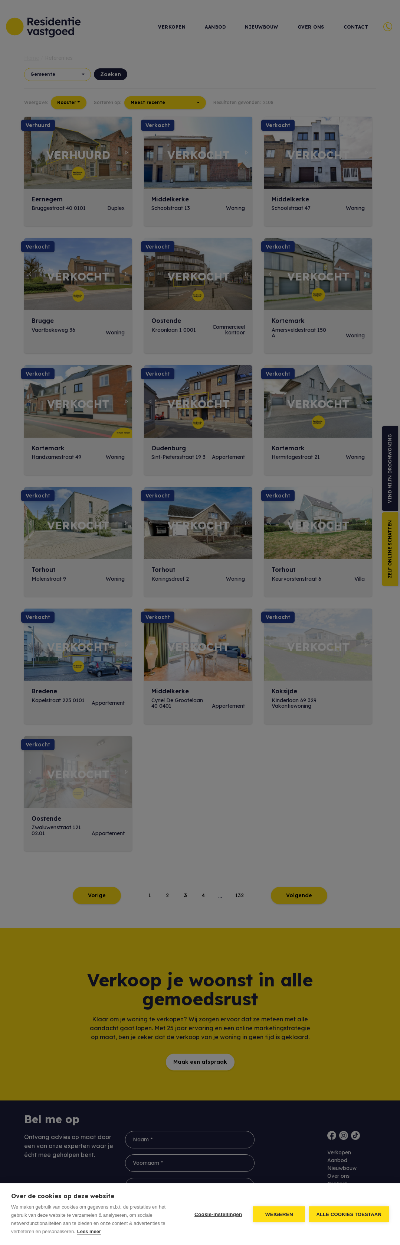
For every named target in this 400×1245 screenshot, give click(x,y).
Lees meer (89, 1231)
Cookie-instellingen (218, 1214)
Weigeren (279, 1214)
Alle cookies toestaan (348, 1214)
